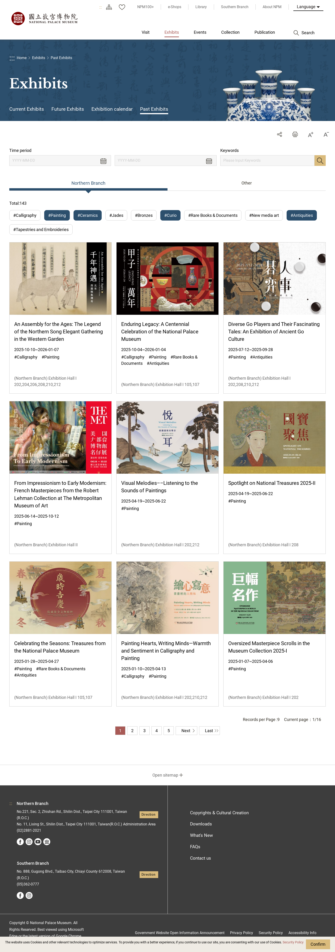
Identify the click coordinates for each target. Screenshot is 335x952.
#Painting (57, 215)
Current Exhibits (26, 109)
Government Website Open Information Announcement (179, 933)
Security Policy (293, 942)
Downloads (201, 824)
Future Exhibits (67, 109)
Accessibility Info (302, 933)
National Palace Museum (44, 19)
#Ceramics (87, 215)
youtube (37, 841)
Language (306, 6)
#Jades (116, 215)
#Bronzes (144, 215)
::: (100, 7)
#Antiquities (302, 215)
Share (279, 134)
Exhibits (38, 58)
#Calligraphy (25, 215)
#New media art (264, 215)
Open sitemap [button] (165, 775)
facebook (20, 841)
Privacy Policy (241, 933)
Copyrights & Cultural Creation (219, 812)
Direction (148, 815)
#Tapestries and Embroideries (41, 229)
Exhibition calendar (112, 109)
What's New (201, 835)
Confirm (318, 944)
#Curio (170, 215)
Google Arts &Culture (46, 841)
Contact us (200, 858)
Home (22, 58)
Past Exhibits (61, 58)
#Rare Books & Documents (213, 215)
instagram (29, 841)
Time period (20, 150)
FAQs (195, 846)
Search (320, 160)
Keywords (229, 150)
